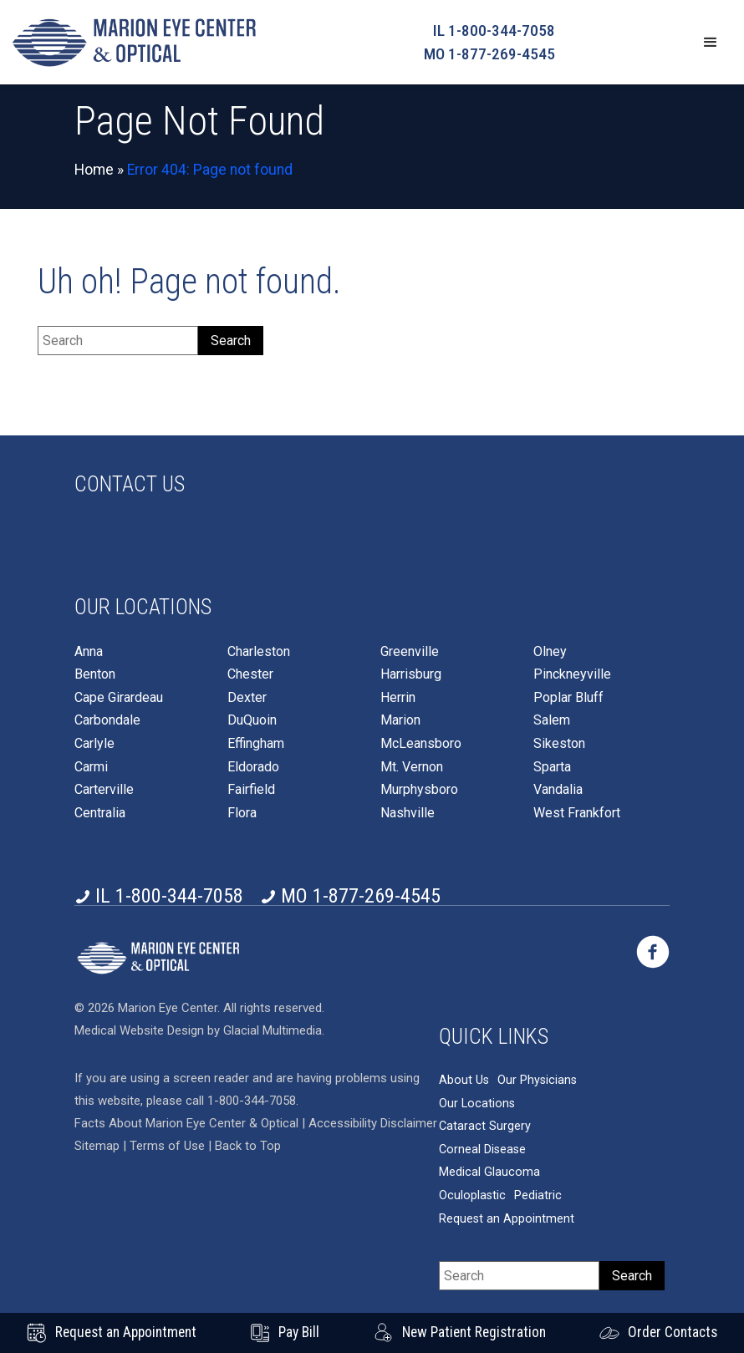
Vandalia (558, 789)
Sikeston (559, 743)
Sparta (552, 767)
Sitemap (97, 1145)
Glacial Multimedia (272, 1030)
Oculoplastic (472, 1195)
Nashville (407, 813)
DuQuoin (252, 720)
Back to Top (248, 1145)
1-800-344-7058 (251, 1100)
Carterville (104, 789)
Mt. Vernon (411, 767)
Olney (550, 651)
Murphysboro (419, 789)
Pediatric (538, 1195)
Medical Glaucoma (489, 1172)
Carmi (91, 767)
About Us (464, 1080)
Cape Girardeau (118, 697)
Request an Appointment (506, 1219)
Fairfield (251, 789)
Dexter (247, 697)
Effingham (255, 743)
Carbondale (107, 720)
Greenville (409, 651)
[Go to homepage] (133, 42)
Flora (242, 813)
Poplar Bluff (568, 697)
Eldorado (253, 767)
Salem (551, 720)
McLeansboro (420, 743)
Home (94, 169)
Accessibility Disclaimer (372, 1123)
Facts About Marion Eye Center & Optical (186, 1123)
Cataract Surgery (485, 1126)
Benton (94, 674)
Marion (400, 720)
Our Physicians (537, 1080)
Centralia (99, 813)
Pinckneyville (572, 674)
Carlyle (94, 743)
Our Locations (477, 1103)
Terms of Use (169, 1145)
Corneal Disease (482, 1149)
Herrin (397, 697)
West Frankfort (576, 813)
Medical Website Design (139, 1030)
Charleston (258, 651)
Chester (250, 674)
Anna (88, 651)
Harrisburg (410, 674)
